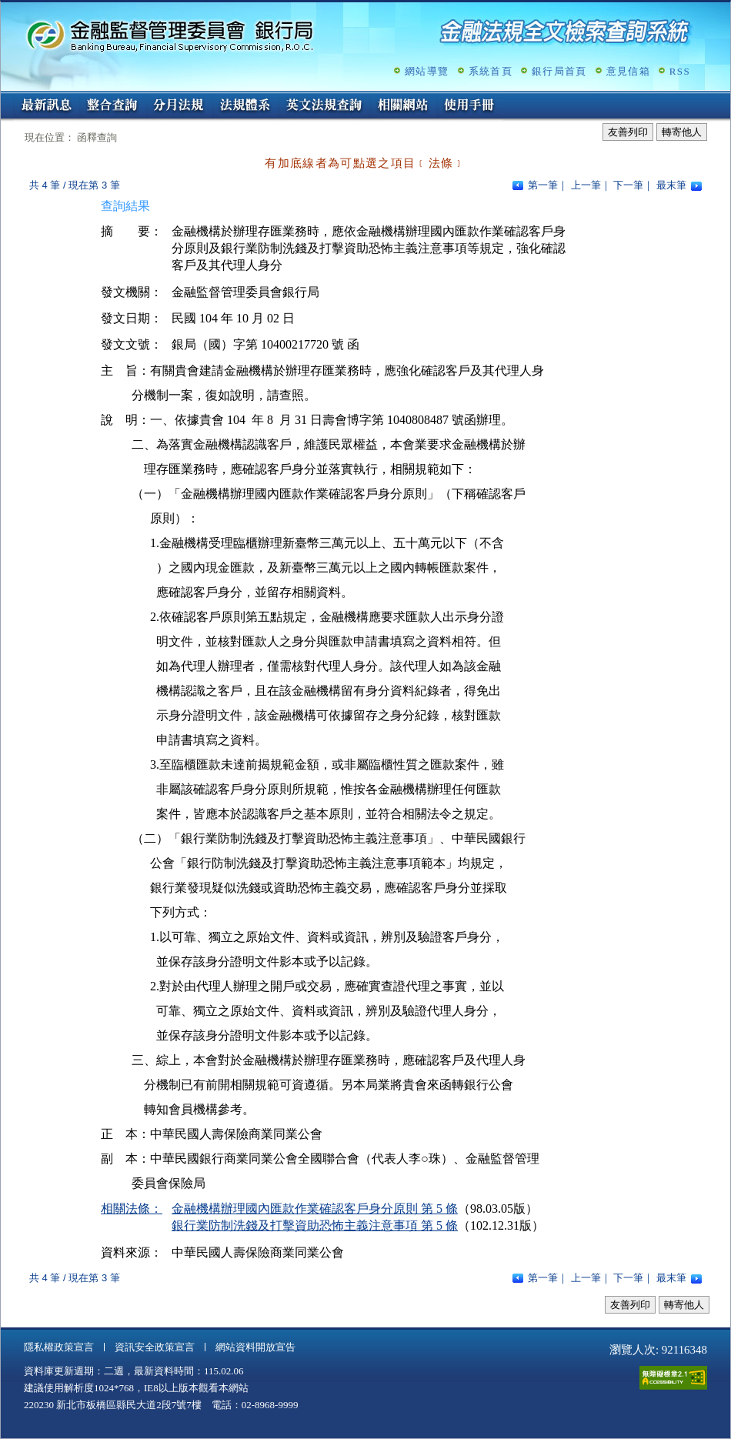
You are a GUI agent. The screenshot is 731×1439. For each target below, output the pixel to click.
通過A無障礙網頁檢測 (673, 1378)
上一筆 (586, 185)
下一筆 (628, 185)
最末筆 (671, 185)
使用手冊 (469, 106)
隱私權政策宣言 (59, 1347)
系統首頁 (490, 71)
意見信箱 (628, 71)
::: (6, 97)
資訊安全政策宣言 (155, 1347)
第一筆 (543, 185)
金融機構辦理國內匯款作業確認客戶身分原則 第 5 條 (315, 1208)
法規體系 (245, 106)
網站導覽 (427, 71)
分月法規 (178, 106)
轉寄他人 (682, 132)
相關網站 (403, 106)
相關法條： (131, 1208)
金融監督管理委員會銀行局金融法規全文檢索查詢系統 (170, 35)
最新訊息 (46, 106)
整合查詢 (112, 106)
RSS (679, 71)
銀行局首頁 (559, 71)
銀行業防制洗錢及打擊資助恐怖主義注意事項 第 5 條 (315, 1225)
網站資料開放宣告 (255, 1347)
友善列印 (628, 132)
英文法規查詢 (324, 106)
